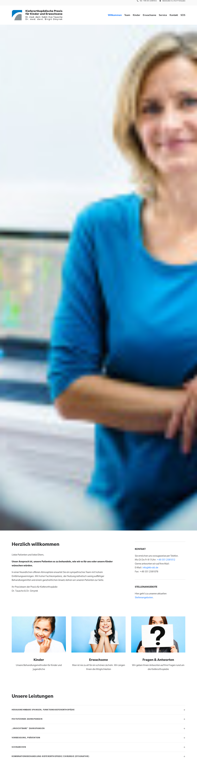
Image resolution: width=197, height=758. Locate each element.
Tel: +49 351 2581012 (148, 1)
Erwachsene (149, 15)
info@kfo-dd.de (150, 567)
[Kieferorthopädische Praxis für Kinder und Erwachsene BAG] (37, 15)
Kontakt (174, 15)
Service (163, 15)
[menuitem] (147, 1)
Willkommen (115, 15)
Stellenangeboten (144, 597)
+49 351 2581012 (166, 560)
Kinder (136, 15)
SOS (183, 15)
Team (127, 15)
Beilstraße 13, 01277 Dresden (174, 1)
